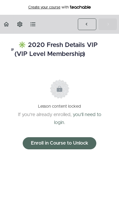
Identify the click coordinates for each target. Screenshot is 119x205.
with (59, 7)
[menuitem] (19, 24)
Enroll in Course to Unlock (59, 143)
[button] (6, 24)
